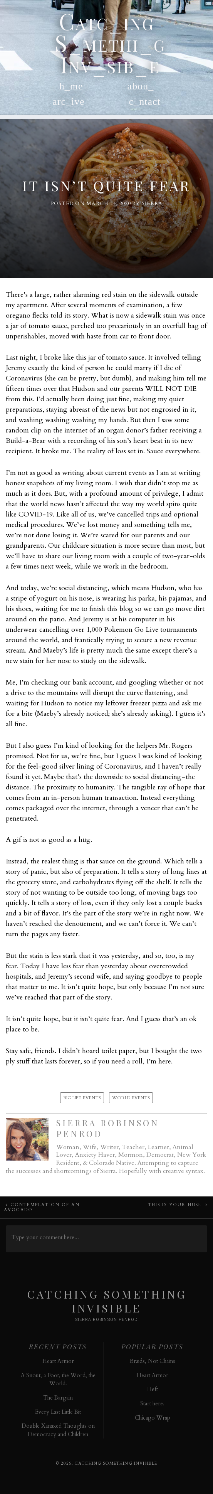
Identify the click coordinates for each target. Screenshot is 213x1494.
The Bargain (58, 1397)
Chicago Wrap (152, 1418)
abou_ (140, 86)
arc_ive (68, 101)
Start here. (152, 1403)
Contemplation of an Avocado (42, 1207)
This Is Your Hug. (175, 1205)
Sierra (152, 203)
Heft (152, 1389)
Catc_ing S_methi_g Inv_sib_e (107, 42)
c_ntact (145, 101)
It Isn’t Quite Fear (106, 185)
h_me (71, 86)
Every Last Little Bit (58, 1412)
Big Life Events (82, 1098)
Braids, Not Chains (152, 1361)
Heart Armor (58, 1361)
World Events (131, 1098)
